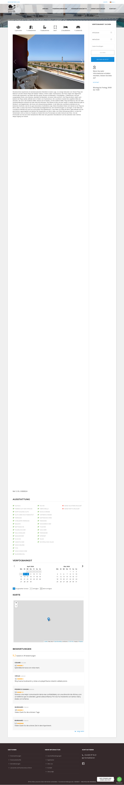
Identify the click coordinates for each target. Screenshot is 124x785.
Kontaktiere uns (14, 2)
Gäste (105, 2)
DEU (112, 2)
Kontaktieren (88, 758)
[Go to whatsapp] (119, 779)
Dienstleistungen (98, 8)
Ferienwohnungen (60, 8)
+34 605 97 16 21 (89, 755)
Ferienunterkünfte (79, 8)
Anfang (45, 8)
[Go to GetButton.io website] (119, 783)
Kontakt (112, 8)
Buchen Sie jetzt (103, 59)
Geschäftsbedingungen (54, 756)
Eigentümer (50, 760)
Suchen (102, 52)
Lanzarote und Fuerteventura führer (21, 768)
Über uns (50, 764)
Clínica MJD (50, 772)
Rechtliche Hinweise (88, 781)
